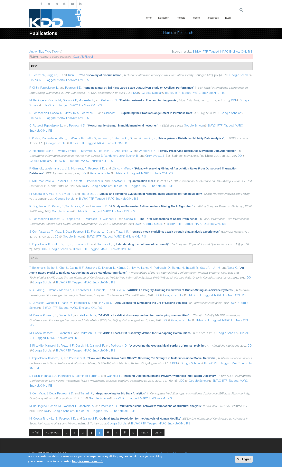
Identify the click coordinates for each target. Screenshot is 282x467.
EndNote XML (238, 51)
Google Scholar (240, 75)
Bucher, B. (132, 155)
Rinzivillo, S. (71, 113)
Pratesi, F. (74, 150)
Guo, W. (121, 290)
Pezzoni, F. (67, 345)
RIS (250, 51)
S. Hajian (34, 375)
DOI (136, 92)
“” (100, 75)
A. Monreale (36, 150)
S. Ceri (33, 231)
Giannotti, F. (70, 100)
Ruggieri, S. (54, 75)
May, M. (135, 267)
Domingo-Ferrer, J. (88, 375)
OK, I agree (244, 459)
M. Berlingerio (38, 100)
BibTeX (197, 51)
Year (56, 51)
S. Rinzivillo (36, 345)
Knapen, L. (108, 267)
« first (35, 432)
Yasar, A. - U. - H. (210, 267)
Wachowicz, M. (75, 206)
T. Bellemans (37, 267)
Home (148, 17)
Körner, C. (123, 267)
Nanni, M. (45, 206)
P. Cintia (34, 87)
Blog (228, 17)
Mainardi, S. (52, 345)
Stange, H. (178, 267)
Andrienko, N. (147, 138)
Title (41, 51)
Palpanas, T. (46, 231)
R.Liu (32, 290)
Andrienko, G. (123, 138)
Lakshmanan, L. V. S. (57, 168)
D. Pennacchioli (39, 113)
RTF (205, 51)
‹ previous (52, 432)
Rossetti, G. (63, 181)
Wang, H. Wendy (69, 138)
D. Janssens (36, 302)
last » (158, 432)
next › (144, 432)
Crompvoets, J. (154, 155)
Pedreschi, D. (73, 87)
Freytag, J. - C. (100, 231)
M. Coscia (35, 193)
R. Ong (33, 206)
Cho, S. (63, 267)
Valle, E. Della (63, 231)
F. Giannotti (36, 168)
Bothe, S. (52, 267)
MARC (224, 51)
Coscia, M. (54, 100)
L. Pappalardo (38, 244)
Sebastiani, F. (118, 181)
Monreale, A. (86, 100)
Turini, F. (73, 75)
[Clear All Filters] (82, 56)
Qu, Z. (68, 244)
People (196, 17)
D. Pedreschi (37, 75)
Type (48, 51)
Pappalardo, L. (49, 87)
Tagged (214, 51)
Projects (180, 17)
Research (163, 17)
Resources (212, 17)
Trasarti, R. (122, 231)
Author (33, 51)
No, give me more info (87, 461)
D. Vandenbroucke (113, 155)
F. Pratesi (34, 138)
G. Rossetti (36, 125)
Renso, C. (58, 206)
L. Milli (33, 181)
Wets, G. (232, 267)
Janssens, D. (93, 267)
